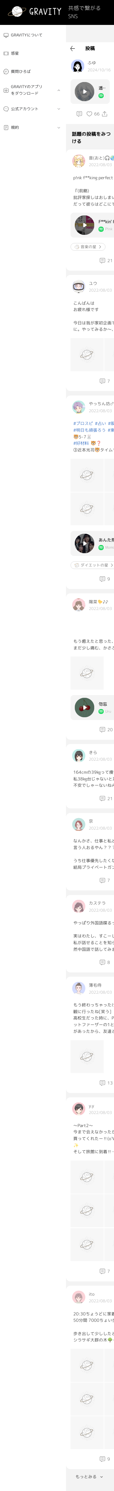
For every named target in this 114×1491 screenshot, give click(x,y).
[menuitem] (33, 35)
